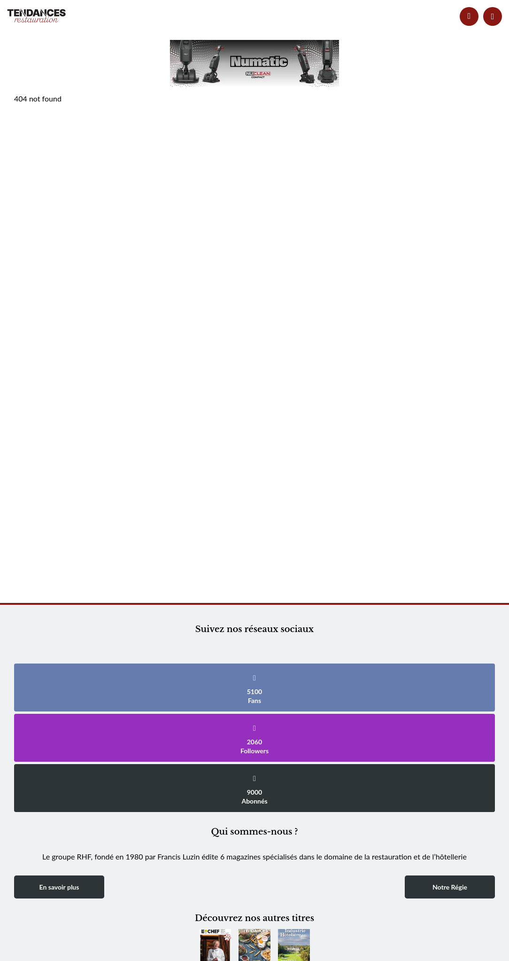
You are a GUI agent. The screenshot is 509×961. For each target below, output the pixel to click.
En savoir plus (59, 887)
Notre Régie (449, 887)
